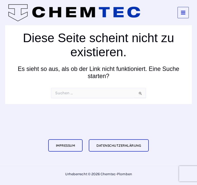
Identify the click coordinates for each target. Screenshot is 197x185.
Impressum (65, 145)
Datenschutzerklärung (118, 145)
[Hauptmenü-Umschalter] (183, 12)
